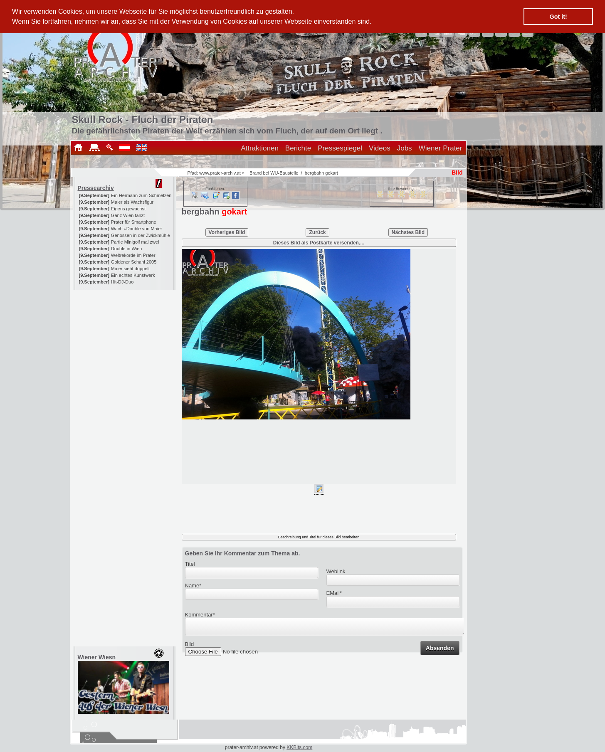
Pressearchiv (96, 188)
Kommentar (200, 614)
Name (193, 585)
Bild (189, 647)
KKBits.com (299, 747)
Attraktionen (260, 148)
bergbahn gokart (321, 172)
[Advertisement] (125, 342)
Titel (190, 564)
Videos (379, 148)
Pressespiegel (340, 148)
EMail (334, 593)
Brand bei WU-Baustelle (273, 172)
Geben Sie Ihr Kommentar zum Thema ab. (242, 553)
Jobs (404, 148)
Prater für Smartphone (133, 221)
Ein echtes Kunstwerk (133, 275)
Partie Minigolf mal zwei (135, 241)
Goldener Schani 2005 (133, 261)
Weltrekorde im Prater (133, 255)
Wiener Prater (440, 148)
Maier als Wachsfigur (132, 202)
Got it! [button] (558, 16)
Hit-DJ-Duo (122, 281)
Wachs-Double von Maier (136, 228)
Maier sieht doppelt (130, 268)
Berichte (298, 148)
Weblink (336, 571)
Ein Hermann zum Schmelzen (141, 195)
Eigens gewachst (128, 208)
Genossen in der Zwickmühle (140, 235)
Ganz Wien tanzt (128, 215)
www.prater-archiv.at (219, 172)
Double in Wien (126, 248)
